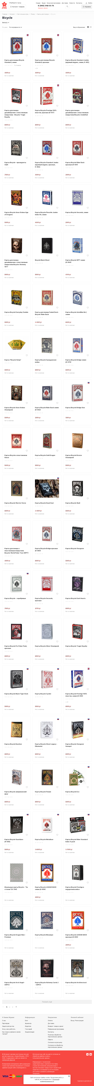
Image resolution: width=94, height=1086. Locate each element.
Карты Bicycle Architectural (75, 982)
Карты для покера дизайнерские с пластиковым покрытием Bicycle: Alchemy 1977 (15, 263)
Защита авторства (8, 1026)
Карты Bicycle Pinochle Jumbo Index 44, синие (46, 213)
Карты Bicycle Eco (72, 792)
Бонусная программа (53, 3)
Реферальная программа (56, 1029)
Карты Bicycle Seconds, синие (76, 212)
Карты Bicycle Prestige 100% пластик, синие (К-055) (76, 695)
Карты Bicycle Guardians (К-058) (13, 841)
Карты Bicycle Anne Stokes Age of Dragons (16, 213)
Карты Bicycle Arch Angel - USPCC (14, 984)
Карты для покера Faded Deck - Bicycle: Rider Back (47, 313)
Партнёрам (5, 1023)
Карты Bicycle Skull (72, 503)
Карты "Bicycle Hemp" (12, 360)
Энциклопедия (29, 1032)
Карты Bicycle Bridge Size (75, 408)
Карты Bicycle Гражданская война (45, 361)
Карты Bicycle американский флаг (15, 793)
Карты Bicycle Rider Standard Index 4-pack (76, 841)
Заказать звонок (43, 8)
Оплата (50, 1020)
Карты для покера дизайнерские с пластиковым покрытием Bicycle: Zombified (76, 112)
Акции (44, 3)
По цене (4, 27)
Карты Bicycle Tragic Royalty (76, 646)
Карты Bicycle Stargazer (74, 548)
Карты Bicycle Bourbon (13, 744)
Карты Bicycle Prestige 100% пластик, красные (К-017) (45, 111)
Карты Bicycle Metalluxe (44, 839)
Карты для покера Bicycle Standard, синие (14, 61)
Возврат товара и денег (55, 1026)
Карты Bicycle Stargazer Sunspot (74, 745)
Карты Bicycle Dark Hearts (75, 598)
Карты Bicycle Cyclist (43, 694)
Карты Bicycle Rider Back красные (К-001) (74, 164)
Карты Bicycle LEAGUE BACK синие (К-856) (45, 888)
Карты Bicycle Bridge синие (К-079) (75, 361)
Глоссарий (28, 1029)
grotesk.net (88, 1081)
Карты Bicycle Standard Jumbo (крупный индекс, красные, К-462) (46, 165)
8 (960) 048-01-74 (46, 6)
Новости (72, 3)
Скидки (38, 3)
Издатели (28, 1026)
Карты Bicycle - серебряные (15, 598)
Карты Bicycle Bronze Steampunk (73, 456)
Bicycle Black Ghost (42, 260)
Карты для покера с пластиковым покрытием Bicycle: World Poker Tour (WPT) (16, 551)
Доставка (65, 3)
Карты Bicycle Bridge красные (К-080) (46, 550)
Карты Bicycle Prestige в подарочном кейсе (74, 888)
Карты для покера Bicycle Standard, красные (45, 61)
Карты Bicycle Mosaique (44, 935)
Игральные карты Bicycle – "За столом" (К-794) (16, 888)
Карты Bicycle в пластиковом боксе (15, 456)
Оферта (50, 1039)
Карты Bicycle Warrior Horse (15, 503)
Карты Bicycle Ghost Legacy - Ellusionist (46, 745)
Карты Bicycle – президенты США (15, 164)
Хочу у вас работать (8, 1029)
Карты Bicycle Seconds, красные (44, 599)
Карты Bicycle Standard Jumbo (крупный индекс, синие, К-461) (77, 61)
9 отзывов (17, 65)
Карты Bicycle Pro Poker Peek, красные (15, 647)
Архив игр (28, 1023)
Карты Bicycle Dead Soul (44, 503)
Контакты (79, 3)
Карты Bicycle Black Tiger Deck (16, 694)
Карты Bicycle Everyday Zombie (16, 312)
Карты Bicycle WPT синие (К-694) (75, 261)
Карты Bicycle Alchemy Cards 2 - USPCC (46, 984)
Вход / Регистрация (77, 1020)
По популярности (15, 27)
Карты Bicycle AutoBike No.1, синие (76, 313)
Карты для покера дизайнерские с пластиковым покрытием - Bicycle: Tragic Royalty (15, 113)
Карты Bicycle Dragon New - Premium (15, 936)
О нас (4, 1020)
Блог (26, 1020)
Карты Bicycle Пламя (43, 792)
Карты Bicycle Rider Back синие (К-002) (47, 409)
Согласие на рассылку (55, 1042)
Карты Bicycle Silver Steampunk (47, 646)
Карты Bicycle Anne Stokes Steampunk (14, 409)
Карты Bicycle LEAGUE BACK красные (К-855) (76, 936)
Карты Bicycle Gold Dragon (45, 455)
